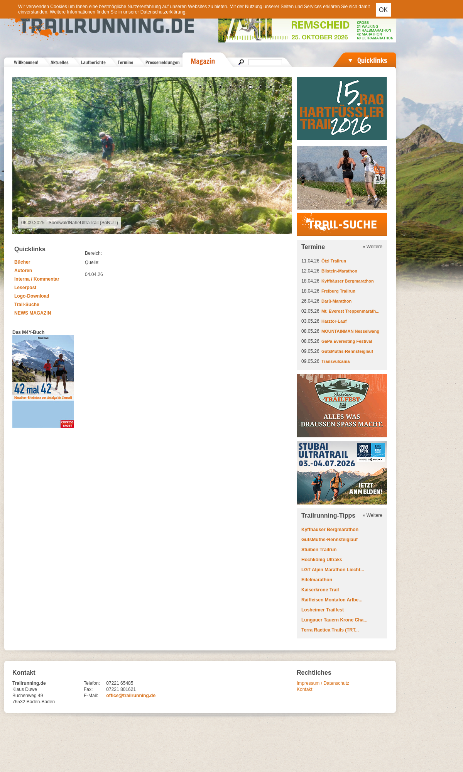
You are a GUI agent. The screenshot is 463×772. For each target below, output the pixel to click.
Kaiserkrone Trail (320, 590)
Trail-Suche (26, 304)
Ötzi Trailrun (333, 261)
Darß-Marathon (336, 301)
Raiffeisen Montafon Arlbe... (331, 600)
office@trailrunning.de (130, 695)
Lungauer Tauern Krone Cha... (334, 620)
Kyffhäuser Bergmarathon (347, 281)
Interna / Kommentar (36, 279)
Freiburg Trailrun (338, 291)
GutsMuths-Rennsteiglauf (347, 351)
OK (383, 10)
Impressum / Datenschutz (323, 683)
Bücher (22, 262)
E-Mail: (91, 695)
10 (280, 87)
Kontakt (305, 689)
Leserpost (25, 287)
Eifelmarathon (316, 579)
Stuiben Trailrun (318, 549)
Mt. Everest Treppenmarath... (350, 311)
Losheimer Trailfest (322, 610)
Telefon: (92, 683)
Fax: (88, 689)
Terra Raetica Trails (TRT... (330, 630)
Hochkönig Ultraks (321, 559)
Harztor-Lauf (333, 321)
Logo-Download (31, 296)
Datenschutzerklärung (163, 12)
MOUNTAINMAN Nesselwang (350, 331)
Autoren (23, 270)
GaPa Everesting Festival (346, 341)
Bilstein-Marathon (339, 271)
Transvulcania (335, 361)
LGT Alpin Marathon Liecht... (332, 569)
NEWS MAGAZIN (32, 313)
